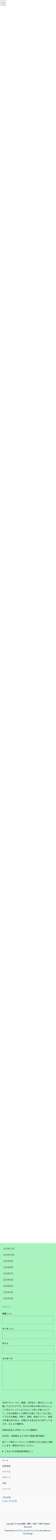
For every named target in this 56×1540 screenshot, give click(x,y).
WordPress (19, 1530)
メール (8, 1328)
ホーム (5, 1460)
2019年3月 (8, 1298)
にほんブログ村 (9, 1500)
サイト (5, 1343)
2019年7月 (8, 1273)
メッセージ (7, 1358)
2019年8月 (8, 1267)
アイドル (6, 1471)
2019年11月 (8, 1248)
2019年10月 (8, 1254)
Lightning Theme (33, 1530)
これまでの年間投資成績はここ (19, 1451)
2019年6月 (8, 1279)
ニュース (6, 1488)
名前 (7, 1313)
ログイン (6, 1306)
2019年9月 (8, 1260)
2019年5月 (8, 1285)
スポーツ (6, 1477)
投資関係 (6, 1465)
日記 (4, 1483)
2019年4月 (8, 1292)
